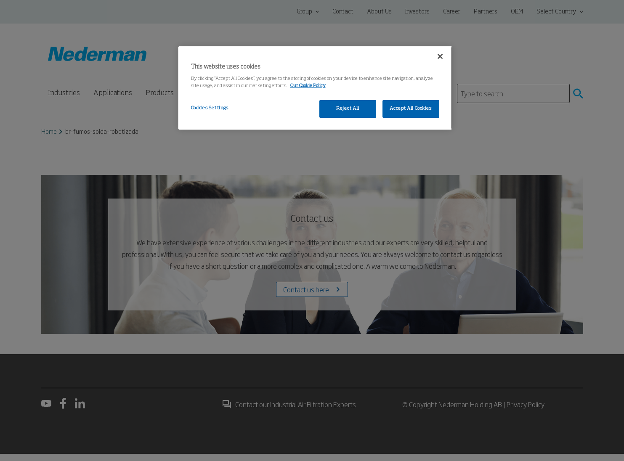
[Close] (440, 56)
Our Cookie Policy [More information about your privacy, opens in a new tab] (308, 85)
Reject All (347, 108)
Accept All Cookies (410, 108)
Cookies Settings (209, 108)
